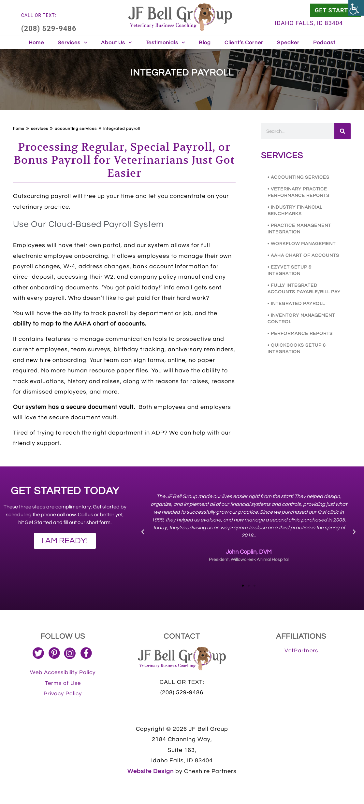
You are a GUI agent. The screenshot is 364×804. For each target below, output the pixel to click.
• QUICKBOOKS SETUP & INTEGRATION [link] (297, 348)
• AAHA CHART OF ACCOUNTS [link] (303, 255)
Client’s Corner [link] (244, 42)
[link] (356, 8)
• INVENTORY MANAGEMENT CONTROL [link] (301, 318)
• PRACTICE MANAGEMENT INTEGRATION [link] (299, 228)
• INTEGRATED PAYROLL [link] (296, 303)
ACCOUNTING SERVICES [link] (76, 129)
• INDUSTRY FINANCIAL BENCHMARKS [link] (295, 210)
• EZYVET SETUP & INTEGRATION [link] (290, 270)
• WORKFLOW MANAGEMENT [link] (302, 244)
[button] (142, 532)
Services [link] (72, 42)
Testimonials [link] (165, 42)
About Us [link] (116, 42)
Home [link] (36, 42)
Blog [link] (205, 42)
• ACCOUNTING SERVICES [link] (298, 177)
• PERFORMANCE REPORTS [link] (300, 333)
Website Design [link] (150, 771)
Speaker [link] (288, 42)
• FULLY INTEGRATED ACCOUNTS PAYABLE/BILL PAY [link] (304, 288)
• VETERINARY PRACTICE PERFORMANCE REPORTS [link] (298, 192)
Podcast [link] (324, 42)
